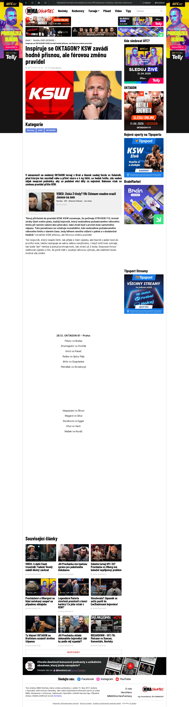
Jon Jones (88, 201)
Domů (27, 40)
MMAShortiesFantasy (119, 696)
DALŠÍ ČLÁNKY (73, 652)
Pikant (107, 11)
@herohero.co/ (69, 670)
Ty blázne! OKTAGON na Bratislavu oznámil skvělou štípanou (40, 638)
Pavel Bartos (56, 68)
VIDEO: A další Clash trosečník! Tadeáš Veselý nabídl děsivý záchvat (39, 567)
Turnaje (93, 11)
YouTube (123, 679)
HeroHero (126, 692)
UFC (65, 201)
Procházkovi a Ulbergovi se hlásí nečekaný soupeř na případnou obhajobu (40, 601)
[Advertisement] (73, 152)
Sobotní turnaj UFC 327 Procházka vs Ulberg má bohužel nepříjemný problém (106, 567)
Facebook (85, 679)
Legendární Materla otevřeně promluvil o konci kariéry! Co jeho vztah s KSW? (72, 603)
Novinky (63, 11)
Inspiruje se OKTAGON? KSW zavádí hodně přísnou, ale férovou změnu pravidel (58, 43)
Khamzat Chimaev (76, 201)
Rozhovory (78, 11)
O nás (128, 689)
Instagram (104, 679)
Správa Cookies (86, 703)
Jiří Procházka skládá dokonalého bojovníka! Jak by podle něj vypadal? (72, 638)
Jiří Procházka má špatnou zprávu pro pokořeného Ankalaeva (72, 567)
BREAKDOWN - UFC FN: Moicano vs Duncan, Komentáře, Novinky (103, 638)
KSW (43, 40)
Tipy (128, 11)
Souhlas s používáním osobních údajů (107, 703)
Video (118, 11)
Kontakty (58, 696)
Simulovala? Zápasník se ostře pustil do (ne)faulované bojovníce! (104, 601)
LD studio (132, 703)
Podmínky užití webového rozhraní (66, 703)
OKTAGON (50, 40)
